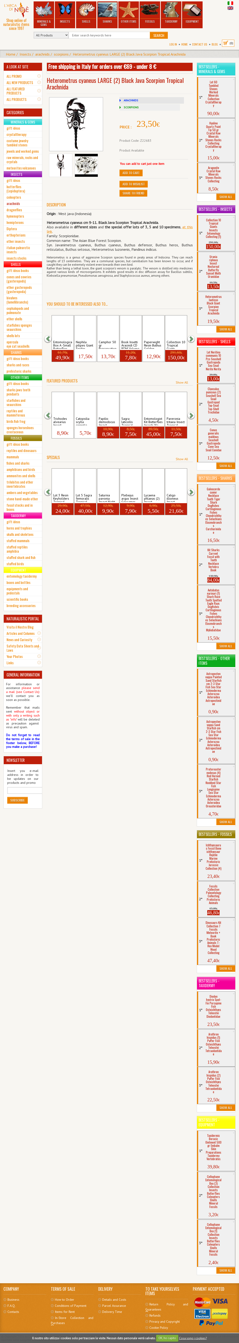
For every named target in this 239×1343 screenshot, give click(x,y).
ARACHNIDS (131, 100)
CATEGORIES (15, 112)
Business (13, 1299)
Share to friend (133, 193)
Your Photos (15, 656)
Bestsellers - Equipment (209, 1122)
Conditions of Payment (70, 1306)
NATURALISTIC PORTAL (23, 618)
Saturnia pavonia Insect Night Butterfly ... (107, 498)
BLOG (215, 44)
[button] (50, 339)
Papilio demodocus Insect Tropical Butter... (107, 421)
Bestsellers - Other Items (214, 660)
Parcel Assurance (114, 1306)
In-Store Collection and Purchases (72, 1320)
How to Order (64, 1299)
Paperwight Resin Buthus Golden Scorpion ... (152, 344)
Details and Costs (114, 1299)
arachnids (42, 54)
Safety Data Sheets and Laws (23, 648)
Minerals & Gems (43, 14)
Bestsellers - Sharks (215, 478)
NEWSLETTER (16, 760)
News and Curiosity (19, 639)
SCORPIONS (131, 107)
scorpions (61, 54)
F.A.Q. (11, 1306)
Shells (86, 12)
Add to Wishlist (134, 183)
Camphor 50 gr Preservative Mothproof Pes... (107, 344)
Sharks (107, 12)
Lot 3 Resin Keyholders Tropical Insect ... (61, 498)
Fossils (149, 12)
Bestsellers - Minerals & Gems (212, 69)
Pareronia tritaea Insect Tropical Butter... (176, 421)
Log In (173, 44)
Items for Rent (65, 1312)
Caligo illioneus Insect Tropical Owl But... (176, 498)
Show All (182, 382)
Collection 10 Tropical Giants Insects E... (176, 344)
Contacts (13, 1312)
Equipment (192, 12)
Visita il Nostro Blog (20, 626)
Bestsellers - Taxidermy (209, 983)
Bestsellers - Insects (215, 209)
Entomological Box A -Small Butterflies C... (62, 344)
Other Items (128, 12)
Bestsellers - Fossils (215, 834)
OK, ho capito (167, 1338)
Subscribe (17, 800)
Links (10, 662)
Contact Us (199, 44)
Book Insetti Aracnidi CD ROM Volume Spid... (130, 344)
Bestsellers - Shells (214, 341)
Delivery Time (112, 1312)
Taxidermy (171, 12)
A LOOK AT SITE (17, 66)
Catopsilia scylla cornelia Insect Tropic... (82, 421)
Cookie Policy (158, 1327)
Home (184, 44)
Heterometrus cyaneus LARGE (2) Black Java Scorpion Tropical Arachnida (129, 54)
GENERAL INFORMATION (23, 674)
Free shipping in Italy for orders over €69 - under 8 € (102, 66)
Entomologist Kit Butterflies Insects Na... (153, 421)
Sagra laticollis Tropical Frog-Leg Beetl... (127, 421)
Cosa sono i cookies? (193, 1338)
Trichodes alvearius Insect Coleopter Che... (60, 421)
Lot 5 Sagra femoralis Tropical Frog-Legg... (84, 498)
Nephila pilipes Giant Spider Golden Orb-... (84, 344)
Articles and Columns (21, 633)
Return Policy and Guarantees (166, 1306)
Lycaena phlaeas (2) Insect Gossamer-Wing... (152, 498)
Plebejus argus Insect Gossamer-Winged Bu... (130, 498)
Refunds (155, 1315)
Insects (64, 12)
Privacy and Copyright (164, 1321)
